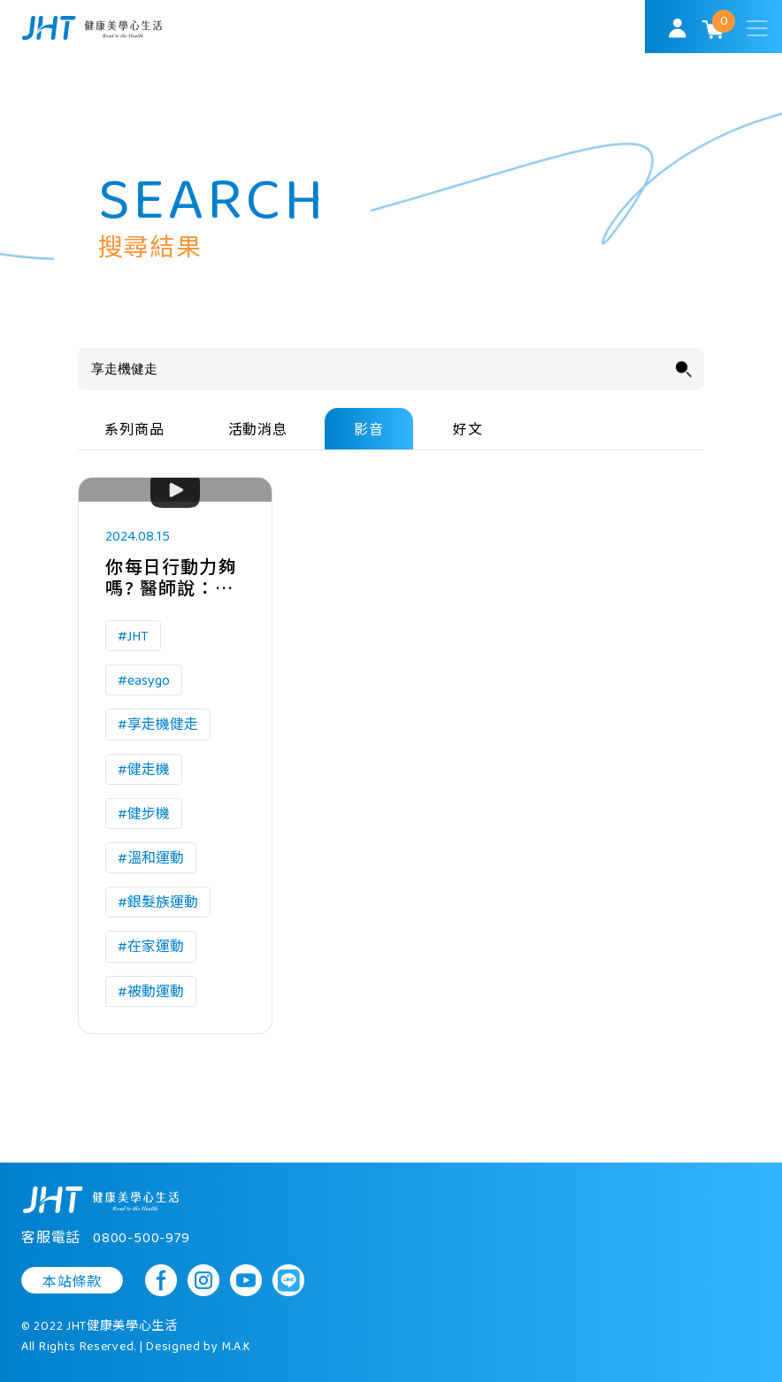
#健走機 (144, 770)
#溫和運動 (151, 859)
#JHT (133, 637)
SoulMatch (92, 28)
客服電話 (105, 1238)
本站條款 (72, 1282)
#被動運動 (151, 992)
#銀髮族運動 (158, 903)
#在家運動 (151, 947)
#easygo (144, 681)
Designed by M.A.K (198, 1347)
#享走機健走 (158, 725)
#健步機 (144, 814)
